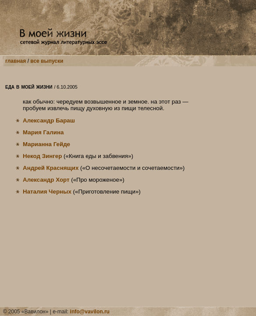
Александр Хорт (46, 179)
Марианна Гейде (46, 144)
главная (15, 61)
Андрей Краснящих (50, 168)
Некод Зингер (42, 156)
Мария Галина (43, 132)
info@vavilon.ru (90, 312)
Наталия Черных (47, 191)
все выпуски (46, 61)
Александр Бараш (49, 120)
